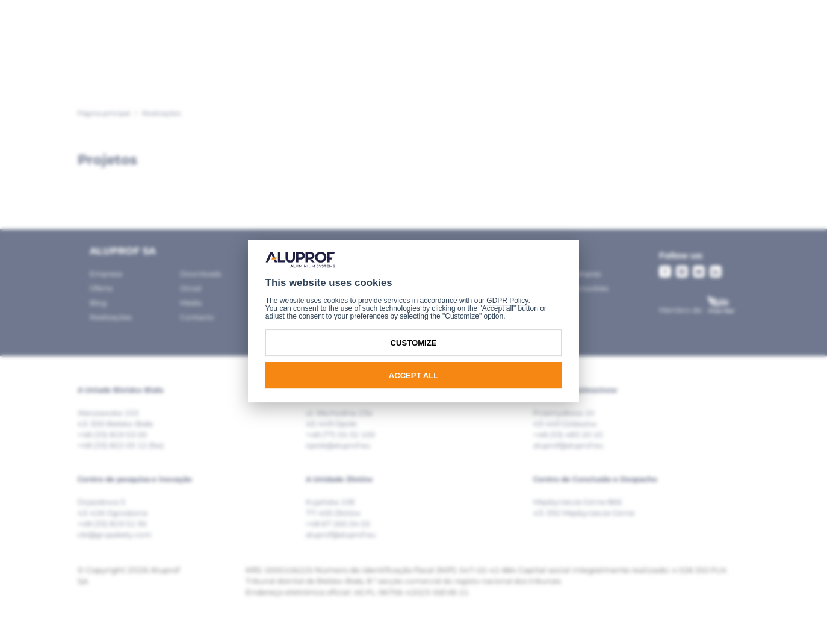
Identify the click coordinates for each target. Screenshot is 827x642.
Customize (414, 342)
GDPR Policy (507, 300)
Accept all (414, 375)
